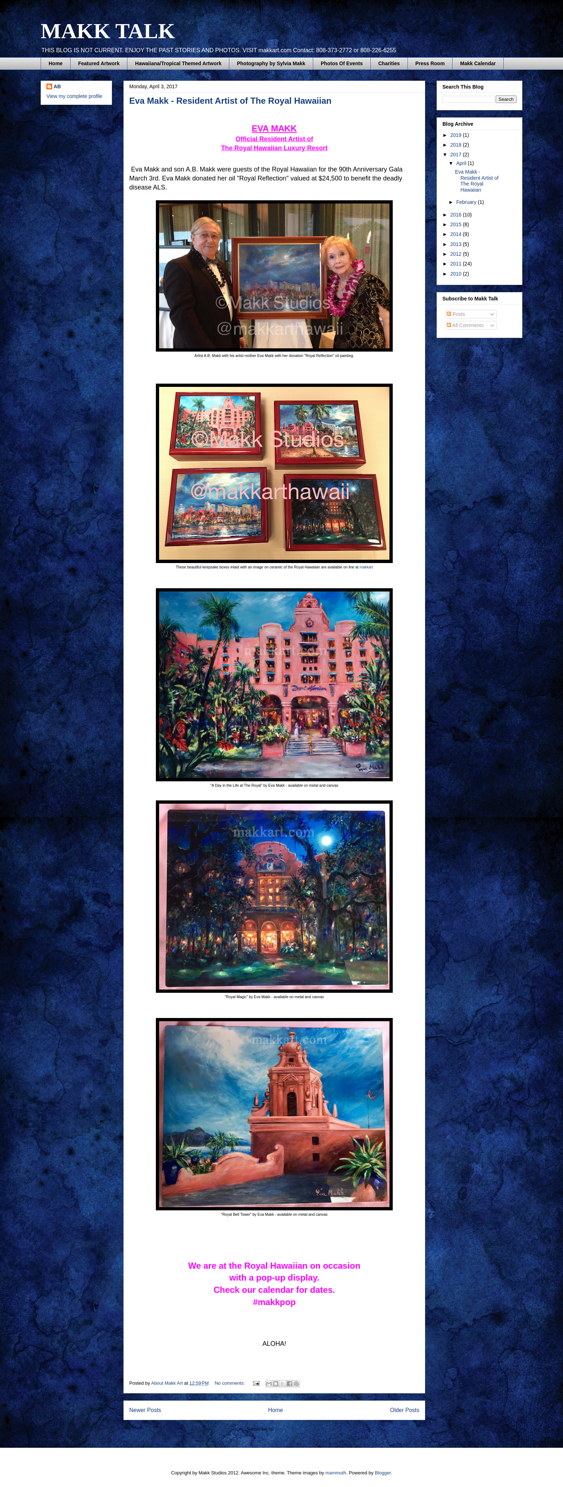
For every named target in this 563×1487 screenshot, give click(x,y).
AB (57, 86)
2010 (456, 274)
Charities (389, 63)
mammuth (335, 1472)
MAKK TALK (108, 31)
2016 (456, 215)
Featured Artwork (99, 63)
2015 (456, 224)
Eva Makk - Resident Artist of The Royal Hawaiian (230, 101)
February (467, 202)
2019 (456, 135)
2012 (456, 254)
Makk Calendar (478, 63)
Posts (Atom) (288, 1429)
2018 (456, 145)
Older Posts (404, 1410)
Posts (456, 314)
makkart (366, 567)
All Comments (465, 325)
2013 (456, 244)
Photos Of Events (342, 63)
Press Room (430, 63)
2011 (456, 264)
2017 (456, 154)
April (462, 163)
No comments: (230, 1383)
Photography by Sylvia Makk (271, 63)
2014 (456, 234)
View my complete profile (74, 96)
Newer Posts (145, 1410)
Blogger (383, 1472)
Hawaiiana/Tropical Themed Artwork (178, 63)
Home (56, 63)
